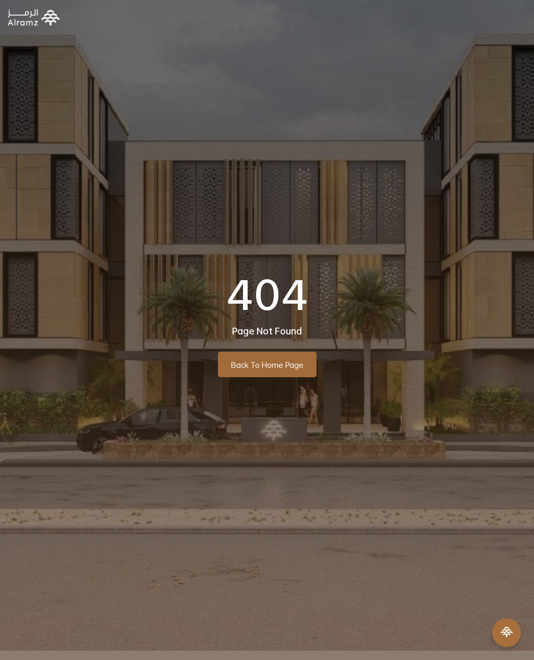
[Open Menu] (506, 632)
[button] (517, 17)
